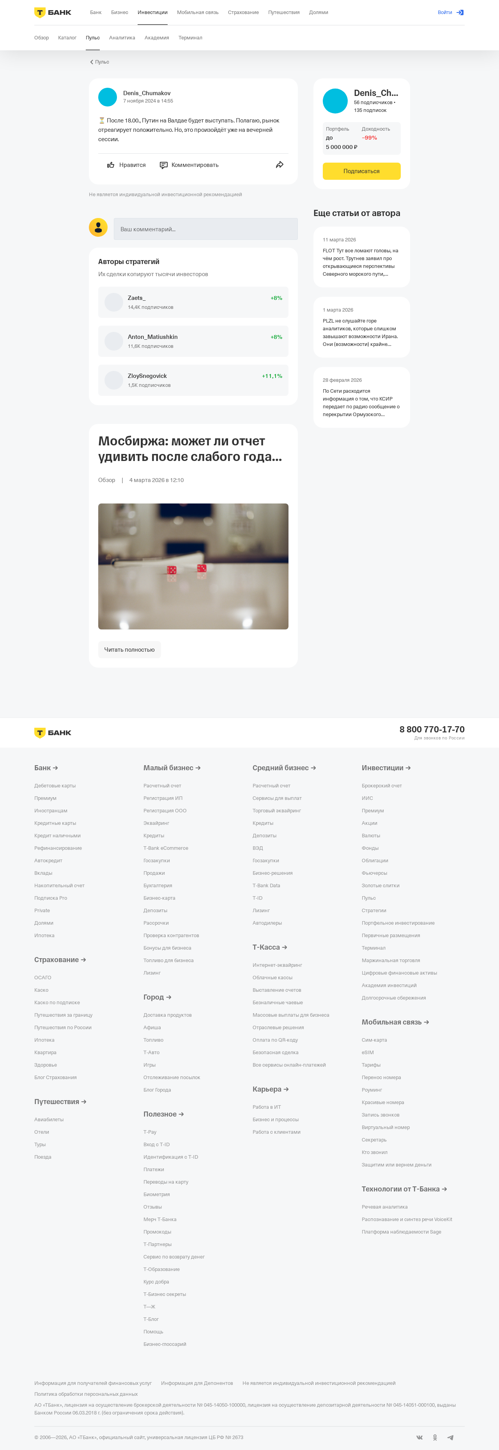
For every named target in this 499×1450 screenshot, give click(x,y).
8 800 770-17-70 (432, 729)
